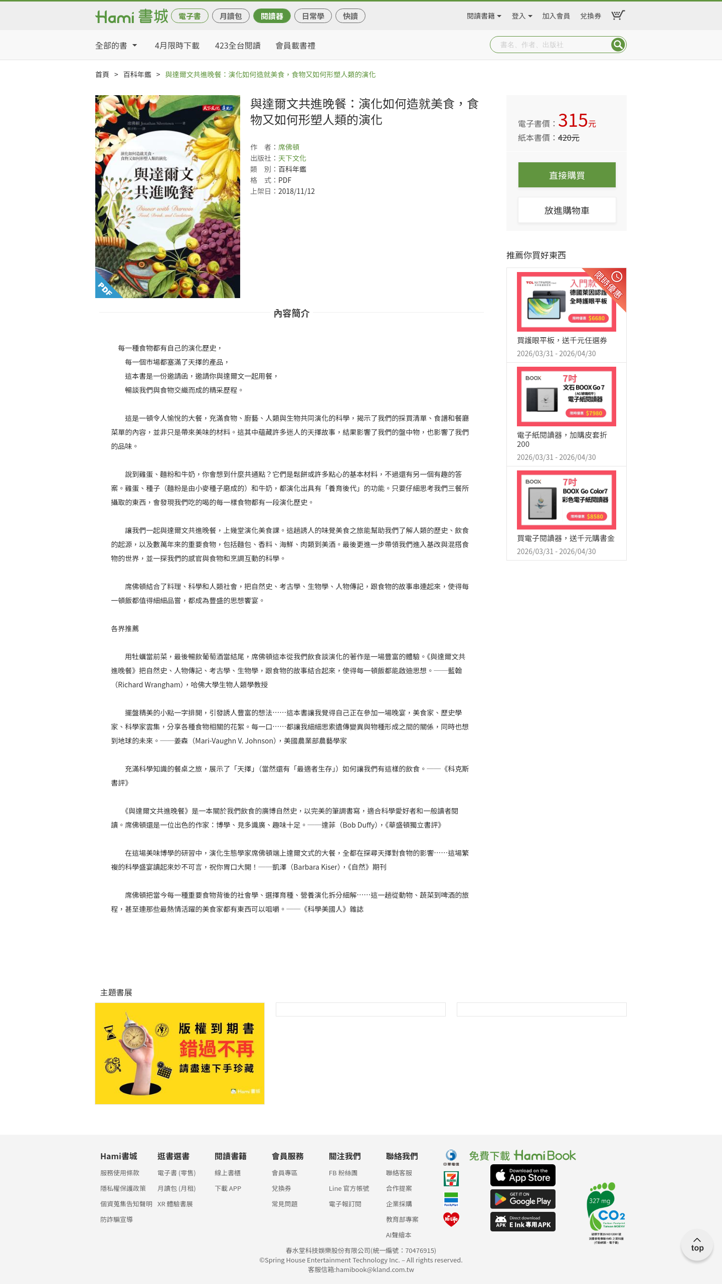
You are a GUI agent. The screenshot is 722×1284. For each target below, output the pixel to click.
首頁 (102, 74)
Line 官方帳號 (349, 1188)
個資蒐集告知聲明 (126, 1203)
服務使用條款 (119, 1172)
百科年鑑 (137, 74)
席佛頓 (288, 147)
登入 (519, 14)
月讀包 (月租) (176, 1188)
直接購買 (567, 174)
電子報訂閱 (345, 1203)
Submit (618, 45)
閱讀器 (272, 16)
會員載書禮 (295, 45)
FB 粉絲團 (343, 1172)
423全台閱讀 (238, 45)
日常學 (313, 16)
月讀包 (231, 16)
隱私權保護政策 (123, 1188)
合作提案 (399, 1188)
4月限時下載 (177, 45)
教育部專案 (402, 1219)
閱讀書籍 (481, 14)
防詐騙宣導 (116, 1219)
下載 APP (228, 1188)
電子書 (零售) (176, 1172)
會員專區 (285, 1172)
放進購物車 (567, 209)
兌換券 (590, 14)
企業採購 (399, 1203)
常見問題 (285, 1203)
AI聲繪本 (399, 1234)
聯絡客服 (399, 1172)
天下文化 (292, 158)
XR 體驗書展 (175, 1203)
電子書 (189, 16)
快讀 (350, 16)
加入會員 (557, 14)
